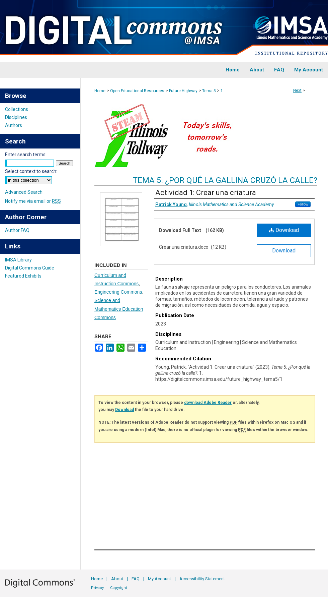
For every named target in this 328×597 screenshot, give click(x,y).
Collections (16, 109)
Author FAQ (17, 230)
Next (297, 90)
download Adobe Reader (208, 402)
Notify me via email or (33, 201)
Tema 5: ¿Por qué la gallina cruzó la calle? (225, 180)
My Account (159, 578)
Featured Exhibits (23, 276)
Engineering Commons (118, 292)
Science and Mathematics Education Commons (118, 309)
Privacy (97, 588)
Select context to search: (31, 171)
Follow (303, 204)
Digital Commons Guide (29, 268)
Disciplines (16, 117)
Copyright (118, 588)
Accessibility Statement (202, 578)
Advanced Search (24, 192)
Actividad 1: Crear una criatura (205, 192)
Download (284, 230)
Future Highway (183, 90)
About (117, 578)
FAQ (136, 578)
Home (99, 90)
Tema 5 (209, 90)
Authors (13, 125)
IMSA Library (18, 259)
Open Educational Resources (137, 90)
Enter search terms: (26, 154)
